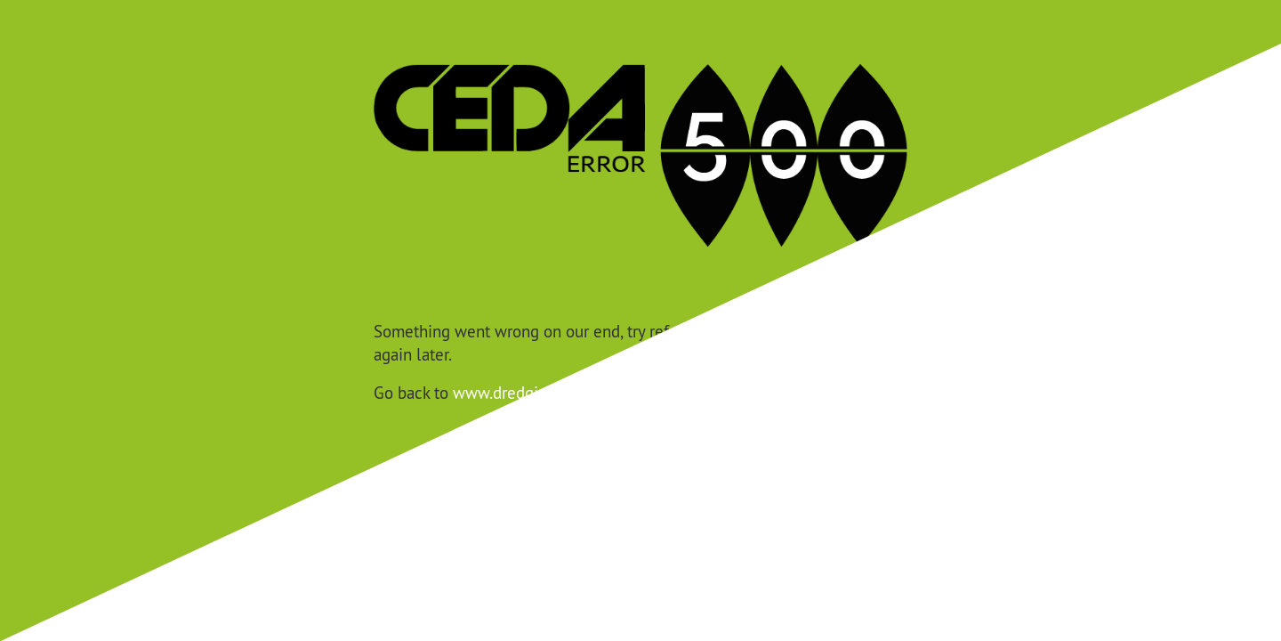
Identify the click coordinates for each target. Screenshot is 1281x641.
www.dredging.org (518, 392)
